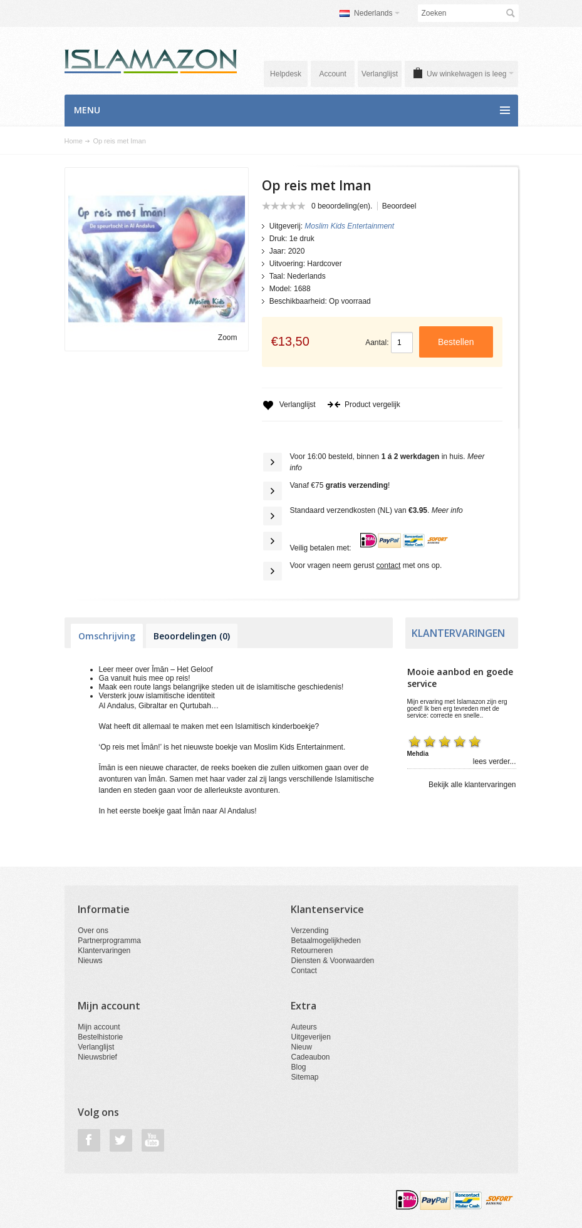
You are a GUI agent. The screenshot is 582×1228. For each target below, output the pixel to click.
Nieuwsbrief (97, 1057)
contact (389, 565)
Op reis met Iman (119, 141)
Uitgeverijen (310, 1037)
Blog (298, 1067)
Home (74, 141)
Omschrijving (106, 636)
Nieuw (301, 1047)
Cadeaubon (310, 1057)
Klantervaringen (104, 950)
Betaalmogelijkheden (325, 940)
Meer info (447, 510)
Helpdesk (285, 74)
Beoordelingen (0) (191, 636)
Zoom (227, 337)
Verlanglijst (379, 74)
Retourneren (312, 950)
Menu (87, 110)
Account (332, 74)
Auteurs (303, 1027)
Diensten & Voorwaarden (332, 960)
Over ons (93, 930)
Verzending (309, 930)
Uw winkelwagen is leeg (470, 74)
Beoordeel (399, 206)
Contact (303, 970)
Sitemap (304, 1077)
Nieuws (90, 960)
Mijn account (99, 1027)
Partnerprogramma (109, 940)
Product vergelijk (363, 404)
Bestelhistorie (100, 1037)
